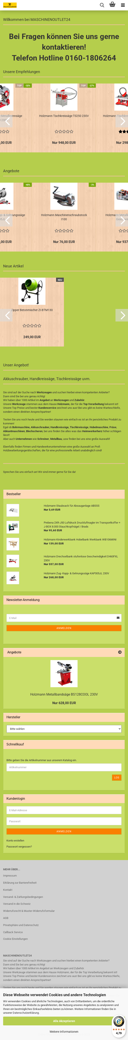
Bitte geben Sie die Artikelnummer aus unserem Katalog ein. (41, 760)
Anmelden (64, 628)
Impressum (10, 875)
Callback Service (13, 932)
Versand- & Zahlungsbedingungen (23, 896)
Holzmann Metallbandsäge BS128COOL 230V (64, 694)
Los (116, 777)
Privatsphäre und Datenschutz (21, 925)
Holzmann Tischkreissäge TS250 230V (64, 116)
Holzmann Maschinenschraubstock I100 (64, 217)
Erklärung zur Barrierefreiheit (19, 882)
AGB (5, 918)
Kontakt (7, 889)
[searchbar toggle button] (102, 5)
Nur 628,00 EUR (64, 703)
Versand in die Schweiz (16, 903)
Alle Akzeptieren (64, 1021)
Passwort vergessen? (19, 846)
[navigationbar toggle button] (123, 5)
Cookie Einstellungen (15, 938)
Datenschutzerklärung (26, 1012)
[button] (6, 121)
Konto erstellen (15, 840)
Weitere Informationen (64, 1031)
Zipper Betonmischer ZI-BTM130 (32, 310)
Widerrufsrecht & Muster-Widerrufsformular (29, 910)
